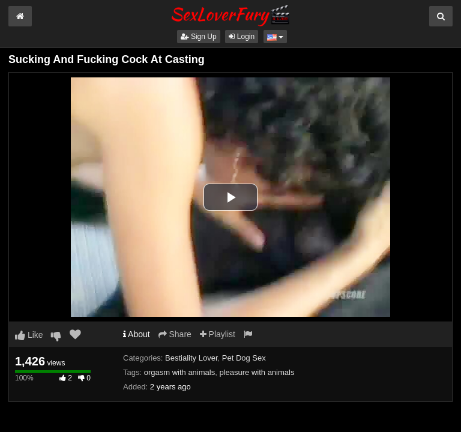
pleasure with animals (256, 372)
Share (174, 334)
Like (29, 335)
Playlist (217, 334)
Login (242, 36)
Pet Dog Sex (244, 357)
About (136, 334)
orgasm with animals (179, 372)
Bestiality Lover (191, 357)
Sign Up (199, 36)
